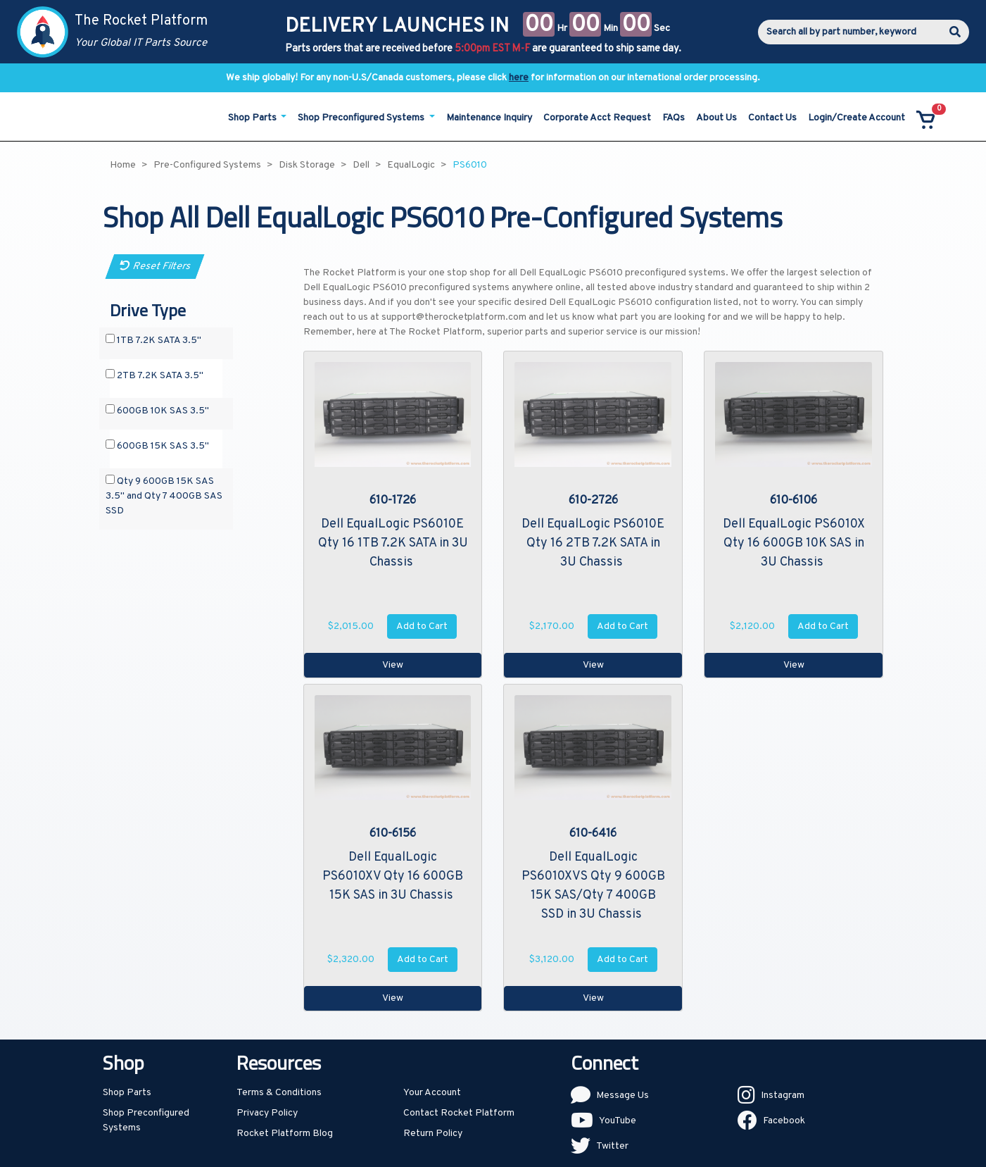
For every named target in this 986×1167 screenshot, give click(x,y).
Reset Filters (154, 267)
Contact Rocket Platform (458, 1113)
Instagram (782, 1096)
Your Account (432, 1093)
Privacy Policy (267, 1113)
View (392, 665)
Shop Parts (127, 1093)
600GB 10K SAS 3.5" (157, 410)
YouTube (617, 1121)
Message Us (622, 1096)
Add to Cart (422, 626)
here (519, 78)
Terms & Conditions (279, 1093)
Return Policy (432, 1134)
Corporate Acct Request (597, 118)
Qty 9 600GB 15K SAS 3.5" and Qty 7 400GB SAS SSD (164, 496)
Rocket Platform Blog (284, 1134)
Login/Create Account (856, 118)
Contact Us (772, 118)
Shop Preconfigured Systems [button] (362, 118)
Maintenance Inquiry (489, 118)
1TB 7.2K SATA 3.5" (153, 340)
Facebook (784, 1121)
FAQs (673, 118)
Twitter (612, 1146)
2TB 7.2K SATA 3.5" (154, 375)
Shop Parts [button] (253, 118)
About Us (716, 118)
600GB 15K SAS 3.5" (157, 445)
